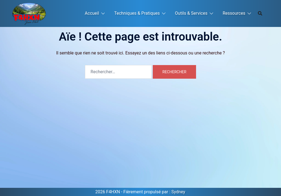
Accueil (92, 13)
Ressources (234, 13)
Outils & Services (191, 13)
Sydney (178, 191)
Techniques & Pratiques (137, 13)
